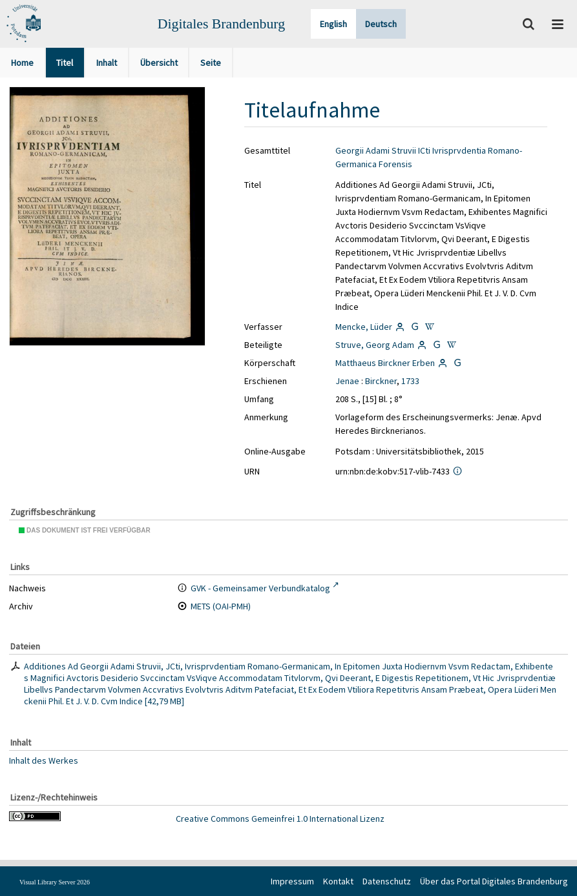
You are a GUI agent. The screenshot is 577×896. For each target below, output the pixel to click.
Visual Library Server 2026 (54, 882)
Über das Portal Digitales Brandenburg (494, 881)
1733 (410, 381)
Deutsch (381, 24)
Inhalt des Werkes (43, 760)
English (333, 24)
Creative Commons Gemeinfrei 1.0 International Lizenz (280, 818)
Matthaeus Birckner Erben (385, 363)
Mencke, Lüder (363, 326)
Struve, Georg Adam (374, 345)
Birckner (381, 381)
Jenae (347, 381)
